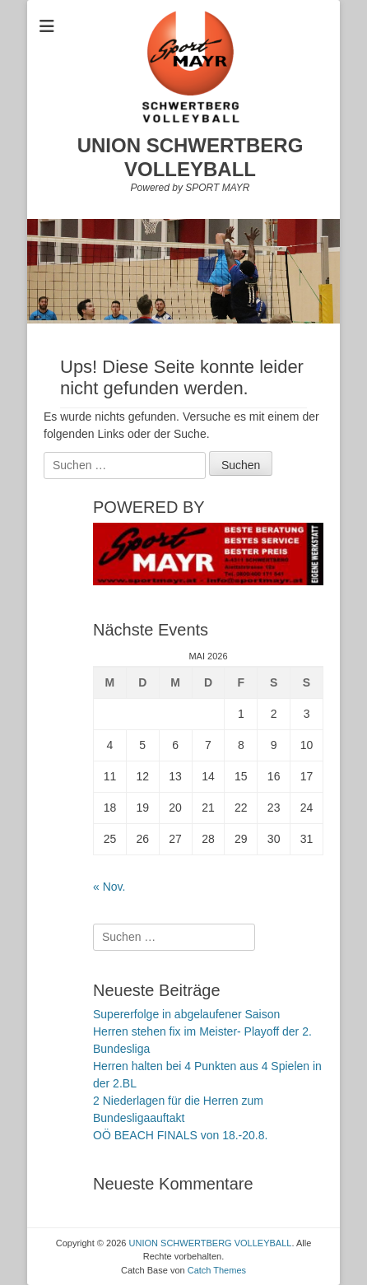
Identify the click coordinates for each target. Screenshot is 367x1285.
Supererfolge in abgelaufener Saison (186, 1014)
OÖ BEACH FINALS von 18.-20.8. (180, 1135)
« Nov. (109, 886)
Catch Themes (217, 1270)
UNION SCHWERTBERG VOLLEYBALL (190, 157)
